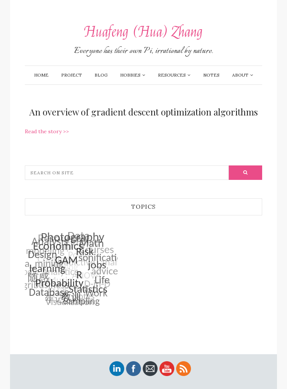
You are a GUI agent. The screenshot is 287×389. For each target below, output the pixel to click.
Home (41, 75)
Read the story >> (47, 131)
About (240, 75)
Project (71, 75)
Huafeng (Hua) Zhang (143, 32)
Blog (101, 75)
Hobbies (130, 75)
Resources (172, 75)
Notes (211, 75)
